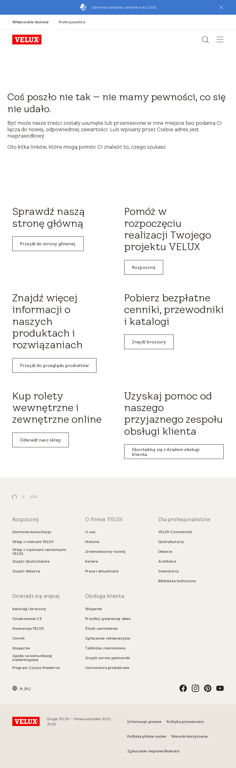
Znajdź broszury (149, 342)
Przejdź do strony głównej (48, 243)
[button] (221, 7)
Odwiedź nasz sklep (40, 440)
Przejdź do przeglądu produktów (54, 365)
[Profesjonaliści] (72, 22)
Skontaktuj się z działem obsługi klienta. (165, 452)
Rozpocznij (143, 267)
